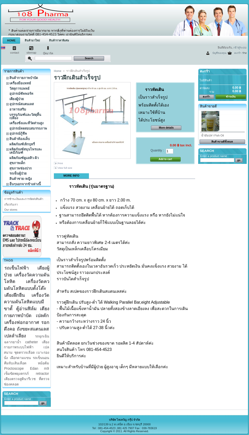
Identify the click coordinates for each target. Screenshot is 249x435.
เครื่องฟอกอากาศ (21, 322)
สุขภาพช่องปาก (20, 168)
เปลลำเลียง (15, 335)
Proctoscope (14, 368)
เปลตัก (42, 315)
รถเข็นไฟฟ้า (16, 268)
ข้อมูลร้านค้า (13, 192)
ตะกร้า (237, 53)
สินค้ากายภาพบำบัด (23, 78)
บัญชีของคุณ (219, 53)
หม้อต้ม (43, 363)
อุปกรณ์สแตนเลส (21, 104)
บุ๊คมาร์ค (48, 53)
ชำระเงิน (231, 96)
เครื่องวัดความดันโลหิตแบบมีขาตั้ (26, 302)
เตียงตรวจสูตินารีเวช (20, 379)
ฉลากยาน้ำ (12, 342)
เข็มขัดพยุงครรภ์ (16, 373)
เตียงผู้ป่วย (16, 99)
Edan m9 (39, 368)
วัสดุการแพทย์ (19, 88)
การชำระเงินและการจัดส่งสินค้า (23, 198)
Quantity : (157, 150)
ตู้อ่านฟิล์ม (26, 308)
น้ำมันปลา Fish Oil (212, 135)
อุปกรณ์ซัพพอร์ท (21, 94)
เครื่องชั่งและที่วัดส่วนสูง (26, 123)
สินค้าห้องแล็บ (19, 139)
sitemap (31, 52)
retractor (42, 373)
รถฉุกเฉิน (42, 336)
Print (60, 163)
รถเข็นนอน (41, 358)
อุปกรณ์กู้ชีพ (18, 133)
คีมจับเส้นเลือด (15, 363)
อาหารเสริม (17, 109)
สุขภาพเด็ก (17, 163)
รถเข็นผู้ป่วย (18, 173)
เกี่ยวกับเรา (11, 204)
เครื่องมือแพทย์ (20, 83)
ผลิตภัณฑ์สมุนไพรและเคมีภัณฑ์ (25, 150)
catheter (31, 342)
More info (71, 175)
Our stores (10, 209)
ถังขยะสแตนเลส (33, 329)
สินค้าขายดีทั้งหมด (222, 141)
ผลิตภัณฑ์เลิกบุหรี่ (22, 144)
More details (166, 127)
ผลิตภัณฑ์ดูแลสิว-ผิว (23, 158)
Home (57, 70)
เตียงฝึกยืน (14, 295)
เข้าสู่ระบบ (240, 47)
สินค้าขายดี (208, 106)
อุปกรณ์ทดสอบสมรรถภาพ (28, 128)
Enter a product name (17, 398)
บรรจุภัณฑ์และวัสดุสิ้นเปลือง (25, 116)
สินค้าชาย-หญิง (20, 179)
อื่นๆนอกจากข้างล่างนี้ (25, 184)
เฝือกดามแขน (20, 358)
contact (14, 52)
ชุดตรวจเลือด (24, 352)
